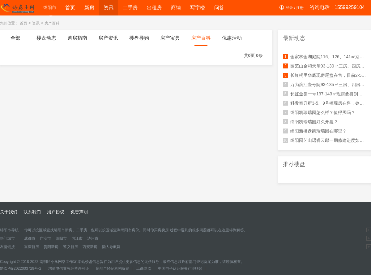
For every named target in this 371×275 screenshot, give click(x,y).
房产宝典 (170, 40)
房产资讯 (108, 40)
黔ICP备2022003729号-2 (20, 268)
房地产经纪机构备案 (112, 268)
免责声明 (79, 211)
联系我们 (32, 211)
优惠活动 (232, 40)
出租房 (154, 7)
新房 (89, 7)
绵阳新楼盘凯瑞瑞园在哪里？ (315, 131)
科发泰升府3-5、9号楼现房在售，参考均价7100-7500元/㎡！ (324, 103)
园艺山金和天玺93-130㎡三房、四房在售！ (324, 65)
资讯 (108, 7)
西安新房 (90, 247)
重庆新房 (31, 247)
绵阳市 (49, 8)
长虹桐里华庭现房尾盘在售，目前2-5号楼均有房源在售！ (324, 75)
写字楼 (197, 7)
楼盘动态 (46, 40)
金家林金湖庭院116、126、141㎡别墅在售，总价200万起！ (324, 56)
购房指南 (77, 40)
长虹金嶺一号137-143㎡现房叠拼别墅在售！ (324, 93)
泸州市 (92, 238)
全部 (15, 40)
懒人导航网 (111, 247)
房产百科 (52, 23)
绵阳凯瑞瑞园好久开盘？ (310, 121)
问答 (219, 7)
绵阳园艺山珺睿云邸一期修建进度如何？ (324, 140)
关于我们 (8, 211)
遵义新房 (70, 247)
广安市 (45, 238)
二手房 (130, 7)
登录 (289, 8)
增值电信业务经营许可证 (68, 268)
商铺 (176, 7)
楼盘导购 (139, 40)
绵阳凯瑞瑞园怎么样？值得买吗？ (319, 112)
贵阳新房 (51, 247)
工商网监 (143, 268)
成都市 (29, 238)
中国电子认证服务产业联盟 (180, 268)
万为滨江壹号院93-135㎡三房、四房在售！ (324, 84)
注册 (300, 8)
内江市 (77, 238)
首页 (70, 7)
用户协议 (55, 211)
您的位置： (9, 23)
